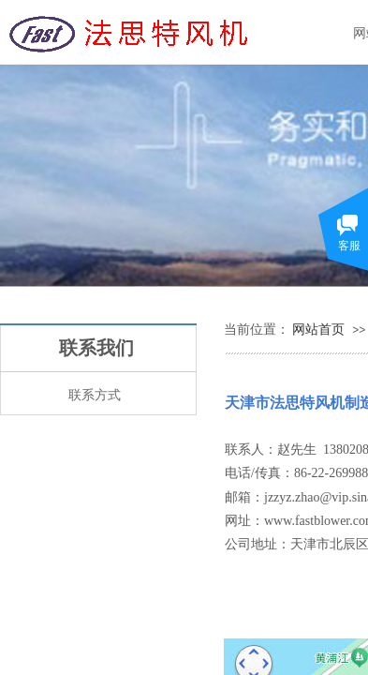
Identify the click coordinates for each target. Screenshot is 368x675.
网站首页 (318, 329)
